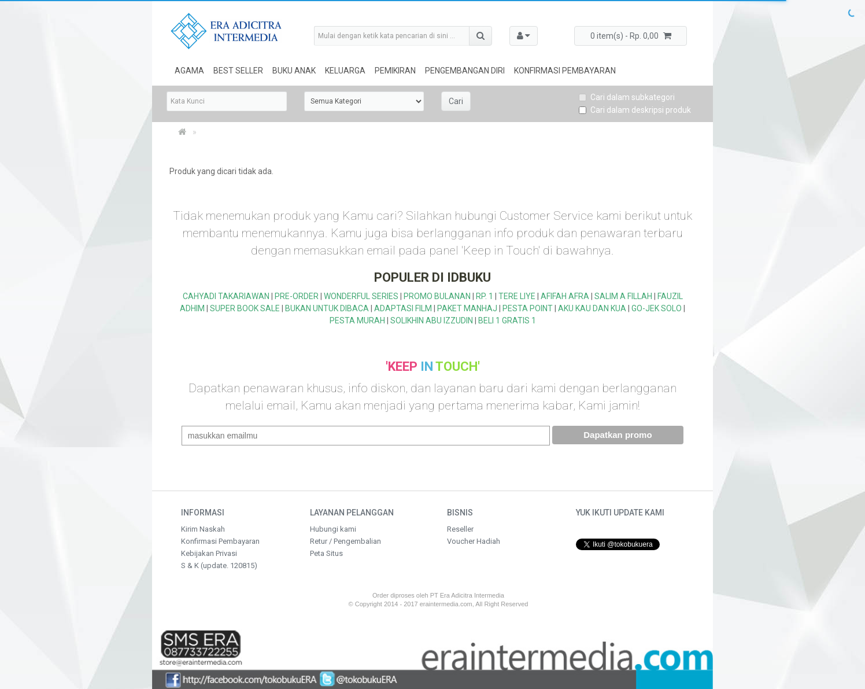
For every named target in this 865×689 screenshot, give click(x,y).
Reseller (460, 529)
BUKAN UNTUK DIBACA (327, 308)
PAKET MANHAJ (467, 308)
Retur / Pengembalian (345, 541)
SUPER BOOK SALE (245, 308)
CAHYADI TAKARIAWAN (226, 296)
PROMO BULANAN (437, 296)
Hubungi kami (333, 529)
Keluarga (345, 70)
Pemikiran (395, 70)
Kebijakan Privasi (209, 553)
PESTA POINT (527, 308)
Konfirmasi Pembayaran (565, 70)
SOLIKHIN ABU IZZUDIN (431, 320)
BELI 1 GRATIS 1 (507, 320)
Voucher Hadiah (473, 541)
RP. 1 (484, 296)
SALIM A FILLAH (623, 296)
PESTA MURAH (357, 320)
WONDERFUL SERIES (361, 296)
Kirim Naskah (203, 529)
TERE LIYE (516, 296)
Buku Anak (294, 70)
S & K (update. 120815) (219, 565)
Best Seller (238, 70)
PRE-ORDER (297, 296)
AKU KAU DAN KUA (592, 308)
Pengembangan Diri (465, 70)
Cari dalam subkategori (627, 97)
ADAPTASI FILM (403, 308)
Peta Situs (326, 553)
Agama (189, 70)
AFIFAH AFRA (565, 296)
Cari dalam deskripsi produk (635, 110)
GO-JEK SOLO (656, 308)
